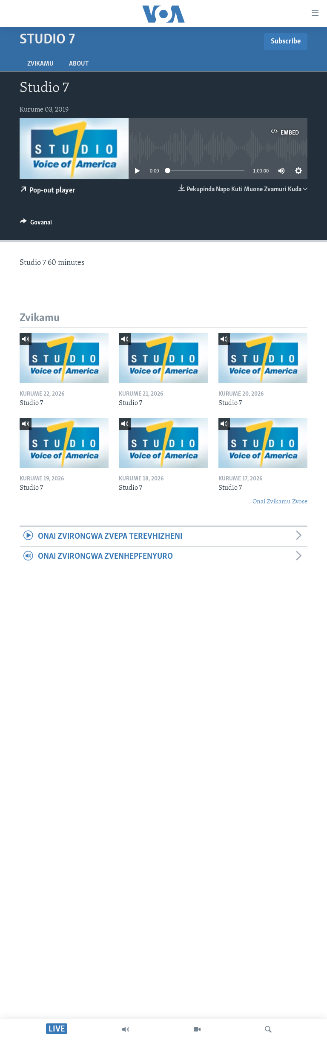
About (79, 63)
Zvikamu (40, 63)
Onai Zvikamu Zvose (279, 502)
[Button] (36, 224)
